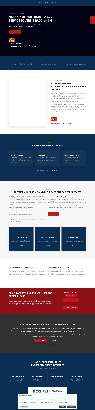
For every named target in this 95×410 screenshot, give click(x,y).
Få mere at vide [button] (24, 406)
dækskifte (13, 219)
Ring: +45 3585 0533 (70, 295)
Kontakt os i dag (54, 213)
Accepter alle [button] (71, 406)
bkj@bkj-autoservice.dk (70, 307)
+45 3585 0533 (57, 379)
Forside (41, 2)
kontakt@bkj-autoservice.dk (70, 300)
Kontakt (54, 2)
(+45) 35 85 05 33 (20, 335)
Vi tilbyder (47, 2)
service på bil (42, 218)
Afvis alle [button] (62, 406)
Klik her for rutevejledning (18, 382)
